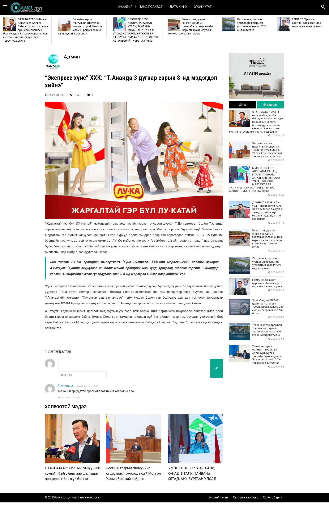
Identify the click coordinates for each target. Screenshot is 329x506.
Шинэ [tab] (243, 104)
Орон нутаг (203, 6)
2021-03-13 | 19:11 (88, 385)
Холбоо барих (272, 501)
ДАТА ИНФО (178, 6)
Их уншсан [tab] (270, 104)
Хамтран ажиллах (245, 501)
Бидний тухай (218, 501)
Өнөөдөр (125, 6)
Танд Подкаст (151, 6)
